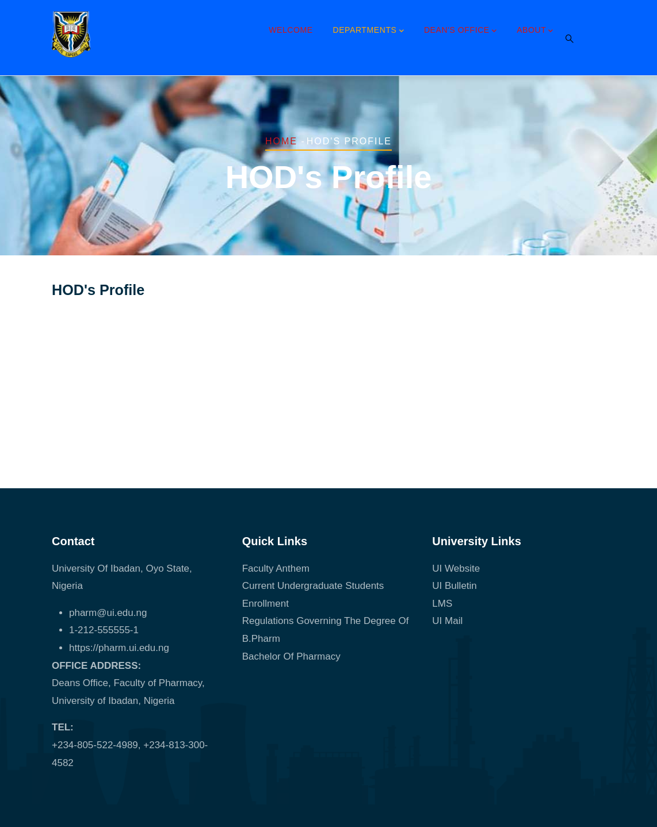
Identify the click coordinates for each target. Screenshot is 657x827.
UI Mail (447, 620)
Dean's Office (460, 31)
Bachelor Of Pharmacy (292, 656)
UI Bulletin (454, 585)
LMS (442, 603)
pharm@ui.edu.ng (108, 612)
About (535, 31)
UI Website (456, 568)
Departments (368, 31)
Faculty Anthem (276, 568)
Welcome (291, 30)
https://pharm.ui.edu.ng (119, 647)
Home (281, 141)
